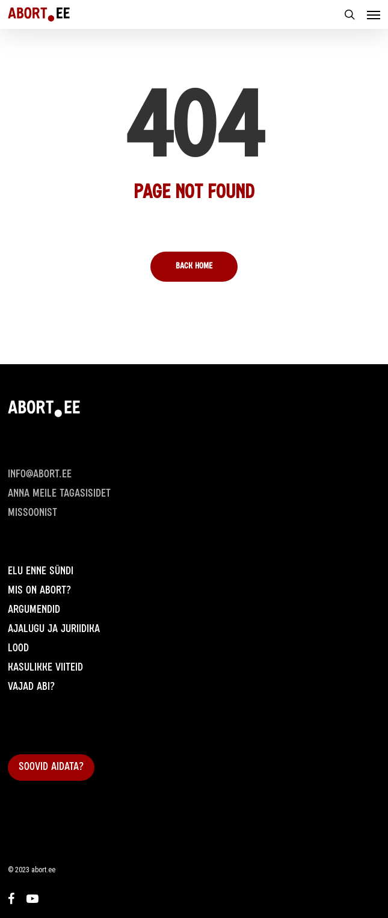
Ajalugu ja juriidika (54, 629)
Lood (18, 649)
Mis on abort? (39, 591)
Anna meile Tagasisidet (59, 494)
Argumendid (34, 610)
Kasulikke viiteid (45, 668)
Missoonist (32, 513)
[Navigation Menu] (373, 14)
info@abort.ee (40, 475)
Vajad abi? (31, 687)
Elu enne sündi (40, 571)
